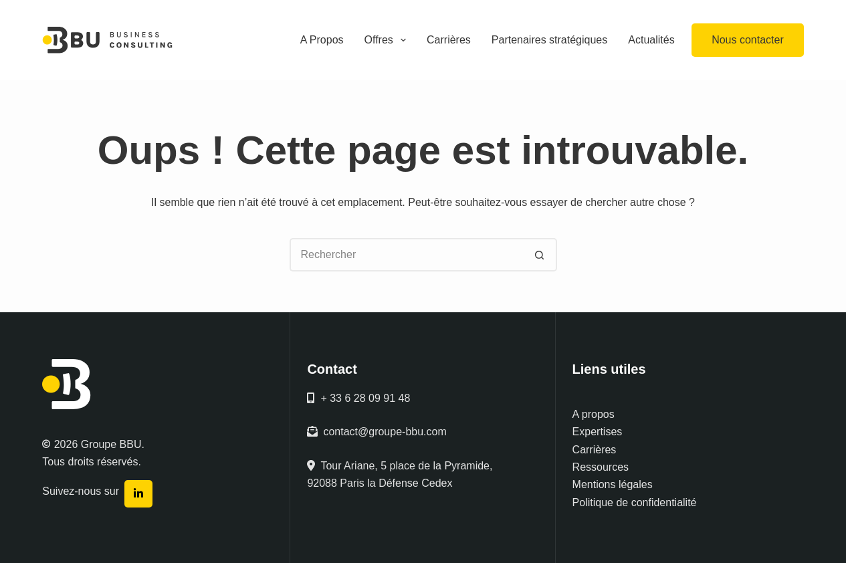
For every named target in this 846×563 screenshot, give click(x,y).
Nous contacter (748, 39)
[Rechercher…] (407, 254)
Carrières (449, 39)
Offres (387, 40)
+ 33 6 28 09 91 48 (358, 398)
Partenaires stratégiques (549, 39)
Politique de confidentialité (634, 502)
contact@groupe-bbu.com (376, 431)
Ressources (600, 467)
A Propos (322, 39)
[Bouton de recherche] (540, 254)
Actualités (651, 39)
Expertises (597, 431)
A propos (593, 414)
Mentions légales (612, 484)
